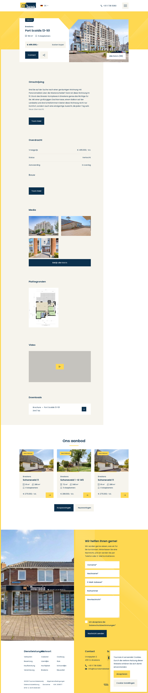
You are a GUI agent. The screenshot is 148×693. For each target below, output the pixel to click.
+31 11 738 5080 (93, 665)
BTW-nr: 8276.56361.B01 (32, 688)
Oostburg (60, 657)
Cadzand (44, 657)
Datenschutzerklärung (31, 684)
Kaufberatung (29, 666)
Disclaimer (46, 684)
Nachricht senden (96, 633)
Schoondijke (61, 666)
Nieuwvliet (61, 670)
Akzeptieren (121, 674)
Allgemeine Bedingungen (56, 681)
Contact (32, 55)
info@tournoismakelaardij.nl (99, 669)
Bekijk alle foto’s (59, 262)
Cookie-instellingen (125, 683)
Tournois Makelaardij (36, 681)
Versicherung (29, 670)
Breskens (44, 670)
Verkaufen (28, 657)
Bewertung (28, 661)
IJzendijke (45, 661)
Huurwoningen (84, 507)
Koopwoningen (64, 507)
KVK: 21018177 (58, 684)
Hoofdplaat (45, 666)
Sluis (58, 661)
